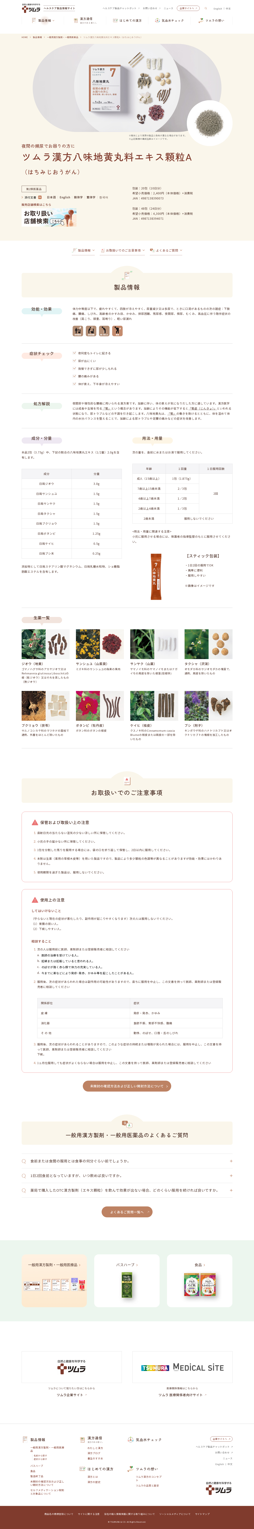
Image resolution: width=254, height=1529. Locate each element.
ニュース (168, 8)
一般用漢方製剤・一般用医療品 (47, 1449)
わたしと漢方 (95, 1448)
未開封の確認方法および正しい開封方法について (47, 1483)
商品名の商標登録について (58, 1514)
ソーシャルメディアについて (175, 1514)
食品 (33, 1471)
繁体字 (91, 197)
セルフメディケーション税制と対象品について (47, 1491)
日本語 (51, 197)
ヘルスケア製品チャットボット (120, 8)
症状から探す (40, 1459)
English (218, 8)
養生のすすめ (95, 1458)
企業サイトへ (187, 8)
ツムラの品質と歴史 (147, 1485)
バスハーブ (36, 1466)
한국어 (103, 197)
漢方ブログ (94, 1453)
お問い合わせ (150, 8)
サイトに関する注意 (89, 1514)
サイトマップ (202, 1514)
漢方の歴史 (94, 1482)
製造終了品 (36, 1476)
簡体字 (78, 197)
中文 (228, 8)
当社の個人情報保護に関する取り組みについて (129, 1514)
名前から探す (40, 1455)
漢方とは (93, 1476)
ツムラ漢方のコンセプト (149, 1478)
